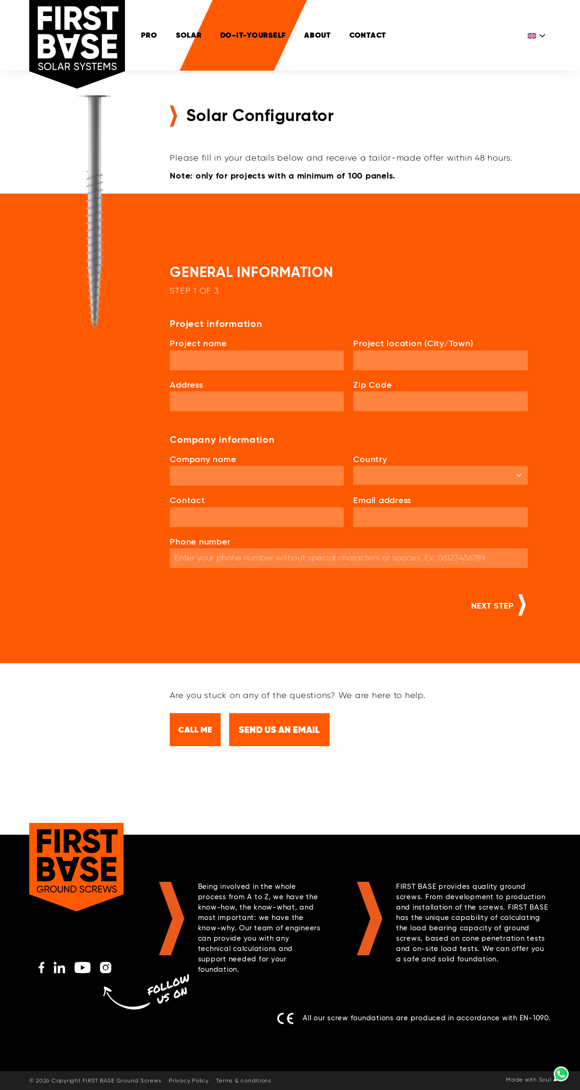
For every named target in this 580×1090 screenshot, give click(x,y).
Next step (492, 606)
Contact (367, 35)
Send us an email (279, 730)
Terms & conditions (244, 1081)
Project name (198, 344)
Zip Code (372, 385)
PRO (149, 35)
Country (370, 460)
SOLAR (189, 35)
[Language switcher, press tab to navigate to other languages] (537, 35)
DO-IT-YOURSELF (253, 35)
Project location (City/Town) (413, 344)
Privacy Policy (189, 1081)
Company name (203, 460)
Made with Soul (528, 1080)
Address (186, 385)
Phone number (200, 542)
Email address (382, 500)
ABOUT (317, 35)
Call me (195, 729)
